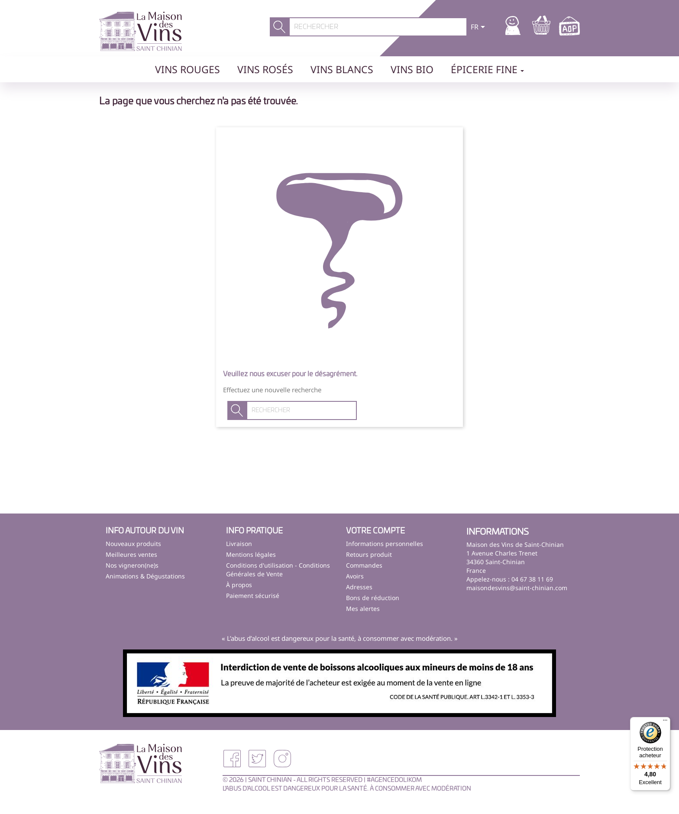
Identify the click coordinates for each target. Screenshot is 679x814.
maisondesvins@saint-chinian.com (516, 588)
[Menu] (665, 722)
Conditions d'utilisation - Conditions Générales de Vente (278, 569)
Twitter (257, 758)
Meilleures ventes (131, 554)
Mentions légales (251, 554)
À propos (239, 585)
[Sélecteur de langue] (479, 28)
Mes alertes (363, 608)
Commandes (364, 565)
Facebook (232, 758)
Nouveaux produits (133, 543)
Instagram (282, 758)
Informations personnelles (384, 543)
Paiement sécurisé (252, 595)
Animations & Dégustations (145, 576)
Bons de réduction (372, 598)
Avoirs (355, 576)
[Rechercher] (378, 26)
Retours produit (369, 554)
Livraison (239, 543)
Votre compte (375, 531)
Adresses (359, 587)
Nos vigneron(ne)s (132, 565)
